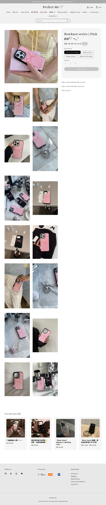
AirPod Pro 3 (53, 16)
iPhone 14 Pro (70, 56)
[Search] (67, 20)
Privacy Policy (54, 501)
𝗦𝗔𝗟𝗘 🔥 (52, 12)
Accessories (94, 12)
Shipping (74, 476)
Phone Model (68, 49)
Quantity (66, 60)
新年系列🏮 (34, 12)
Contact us (74, 474)
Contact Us (74, 484)
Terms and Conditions (78, 481)
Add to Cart (81, 69)
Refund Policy (75, 479)
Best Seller (43, 12)
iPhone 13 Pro (87, 52)
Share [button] (67, 74)
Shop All (15, 12)
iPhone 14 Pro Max (86, 56)
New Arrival (25, 12)
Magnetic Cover (75, 12)
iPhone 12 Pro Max (72, 52)
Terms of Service (43, 501)
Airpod (85, 12)
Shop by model (62, 12)
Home (8, 12)
